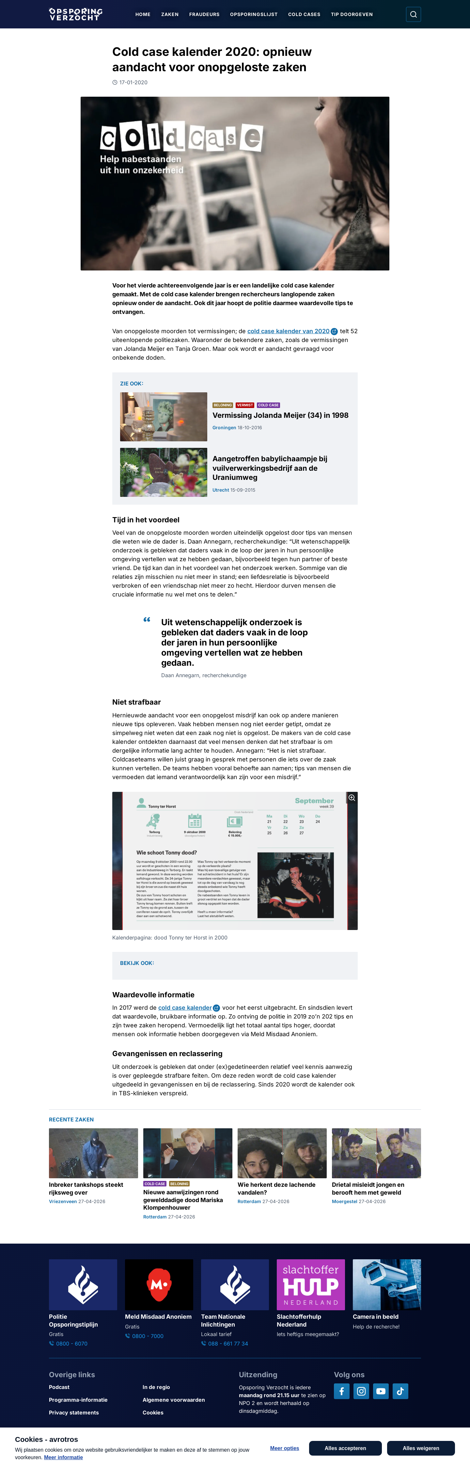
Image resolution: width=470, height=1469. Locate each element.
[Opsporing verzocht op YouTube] (381, 1391)
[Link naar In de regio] (187, 1387)
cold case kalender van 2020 (288, 331)
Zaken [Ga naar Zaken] (170, 14)
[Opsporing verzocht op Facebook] (342, 1391)
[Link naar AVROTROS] (216, 1449)
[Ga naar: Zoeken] (413, 14)
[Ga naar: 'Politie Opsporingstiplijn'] (83, 1303)
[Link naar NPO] (252, 1449)
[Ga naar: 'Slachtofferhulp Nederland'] (311, 1298)
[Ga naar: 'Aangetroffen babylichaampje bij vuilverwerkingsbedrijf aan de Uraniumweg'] (235, 472)
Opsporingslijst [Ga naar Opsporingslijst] (254, 14)
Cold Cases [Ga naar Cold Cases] (304, 14)
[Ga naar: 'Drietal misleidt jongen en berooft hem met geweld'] (376, 1174)
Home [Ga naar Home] (143, 14)
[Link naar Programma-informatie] (93, 1400)
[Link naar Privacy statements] (93, 1412)
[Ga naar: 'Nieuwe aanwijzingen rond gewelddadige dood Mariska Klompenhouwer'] (187, 1174)
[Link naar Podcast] (93, 1387)
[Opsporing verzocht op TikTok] (400, 1391)
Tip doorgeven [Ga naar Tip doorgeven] (352, 14)
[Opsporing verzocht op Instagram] (361, 1391)
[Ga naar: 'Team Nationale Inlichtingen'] (235, 1303)
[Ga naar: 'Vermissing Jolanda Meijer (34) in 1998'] (235, 416)
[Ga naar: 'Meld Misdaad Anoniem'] (159, 1299)
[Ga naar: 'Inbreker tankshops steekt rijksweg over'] (93, 1174)
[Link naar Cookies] (187, 1412)
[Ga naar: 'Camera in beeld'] (387, 1294)
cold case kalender (185, 1007)
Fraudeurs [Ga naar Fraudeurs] (204, 14)
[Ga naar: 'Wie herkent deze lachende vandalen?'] (282, 1174)
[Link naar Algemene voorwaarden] (187, 1400)
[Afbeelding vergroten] (352, 798)
